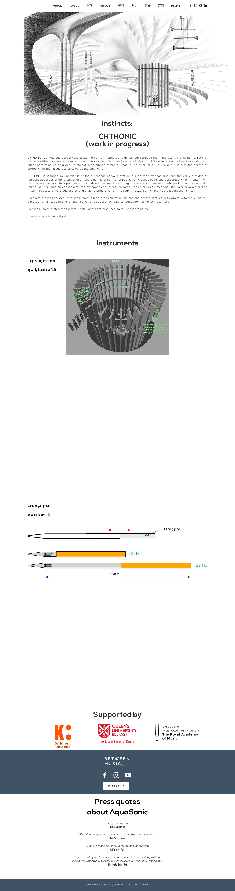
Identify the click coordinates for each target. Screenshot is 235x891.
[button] (106, 6)
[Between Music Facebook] (191, 5)
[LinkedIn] (205, 5)
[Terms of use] (116, 786)
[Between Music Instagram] (196, 5)
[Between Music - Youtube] (201, 5)
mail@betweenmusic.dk (119, 884)
